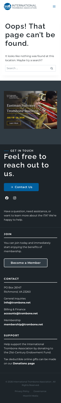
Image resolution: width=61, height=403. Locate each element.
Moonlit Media (30, 395)
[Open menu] (54, 6)
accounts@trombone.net (21, 313)
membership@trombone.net (23, 324)
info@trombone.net (17, 302)
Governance (40, 391)
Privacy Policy (22, 391)
